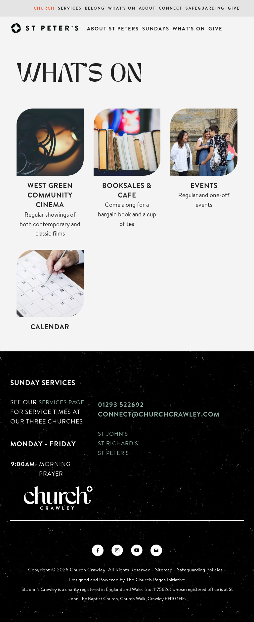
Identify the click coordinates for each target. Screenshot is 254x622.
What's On (122, 8)
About (147, 8)
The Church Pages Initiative (155, 579)
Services (70, 8)
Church (44, 8)
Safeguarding (205, 8)
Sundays (155, 28)
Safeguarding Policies (200, 569)
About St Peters (113, 28)
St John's (114, 433)
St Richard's (119, 443)
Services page (63, 402)
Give (234, 8)
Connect (170, 8)
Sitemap (163, 569)
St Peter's (114, 453)
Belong (95, 8)
